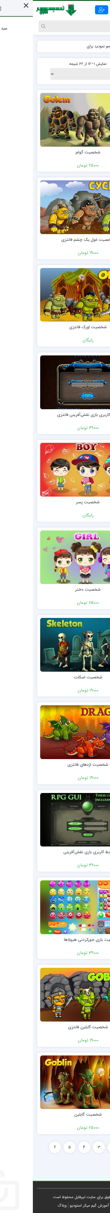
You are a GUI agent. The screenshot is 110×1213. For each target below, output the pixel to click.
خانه (99, 46)
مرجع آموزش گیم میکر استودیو (61, 1205)
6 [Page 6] (22, 1147)
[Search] (60, 26)
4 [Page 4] (51, 1147)
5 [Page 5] (36, 1147)
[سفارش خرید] (55, 74)
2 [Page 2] (81, 1147)
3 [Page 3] (66, 1147)
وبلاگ (29, 1205)
